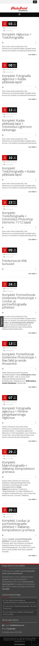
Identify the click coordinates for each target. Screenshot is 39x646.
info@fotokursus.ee (17, 625)
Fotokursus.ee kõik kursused (14, 262)
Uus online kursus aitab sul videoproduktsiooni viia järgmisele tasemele (19, 601)
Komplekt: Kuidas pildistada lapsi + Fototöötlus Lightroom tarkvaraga (17, 125)
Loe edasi (5, 589)
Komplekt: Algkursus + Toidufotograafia (16, 36)
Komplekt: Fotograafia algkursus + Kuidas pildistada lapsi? (16, 79)
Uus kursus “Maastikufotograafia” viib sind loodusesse (19, 607)
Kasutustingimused (19, 644)
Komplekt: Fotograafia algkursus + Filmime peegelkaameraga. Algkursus (16, 413)
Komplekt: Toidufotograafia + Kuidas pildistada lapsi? (18, 171)
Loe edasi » (32, 54)
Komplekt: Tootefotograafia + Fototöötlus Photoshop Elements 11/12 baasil (17, 217)
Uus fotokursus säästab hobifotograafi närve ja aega (18, 613)
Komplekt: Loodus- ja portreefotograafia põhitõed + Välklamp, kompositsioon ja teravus (18, 525)
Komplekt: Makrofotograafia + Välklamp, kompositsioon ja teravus (18, 467)
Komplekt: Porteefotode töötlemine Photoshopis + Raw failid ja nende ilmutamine (19, 359)
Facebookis (11, 629)
